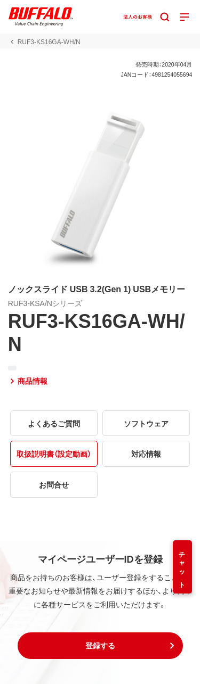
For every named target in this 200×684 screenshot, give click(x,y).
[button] (100, 645)
